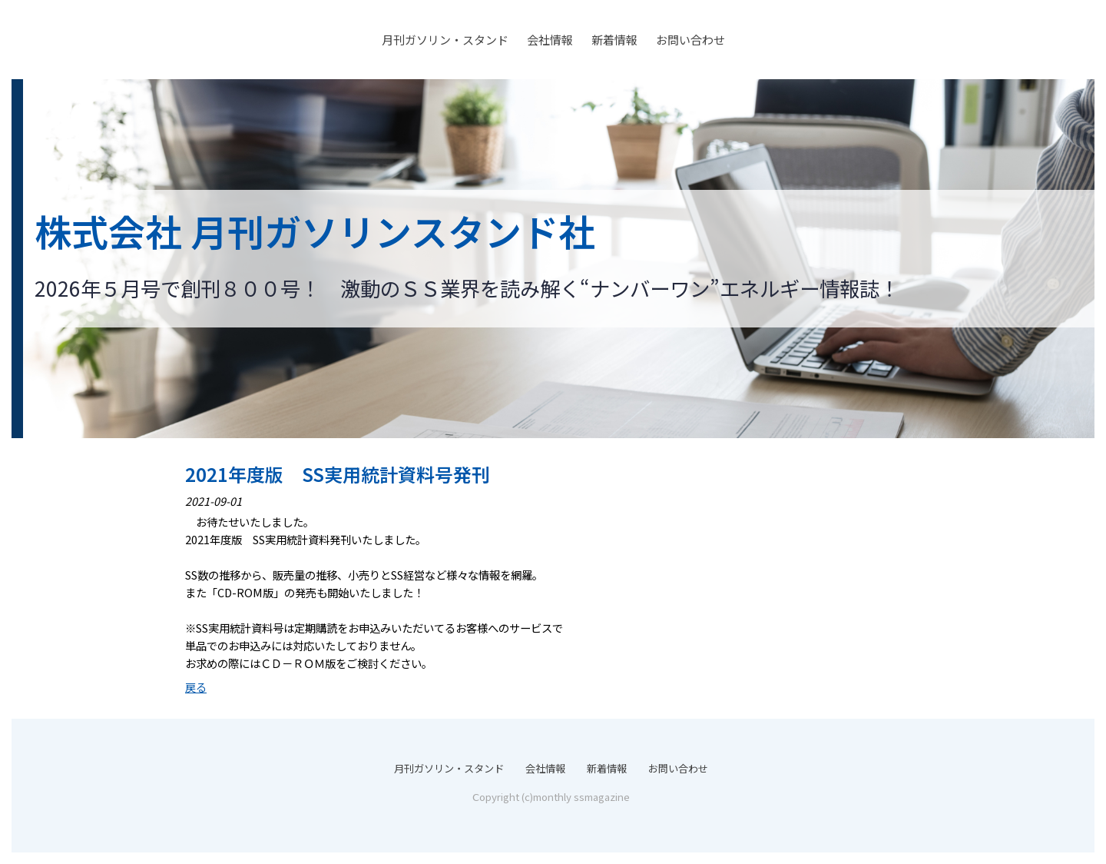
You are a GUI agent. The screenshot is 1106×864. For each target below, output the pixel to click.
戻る (196, 687)
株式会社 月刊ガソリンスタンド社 (315, 231)
